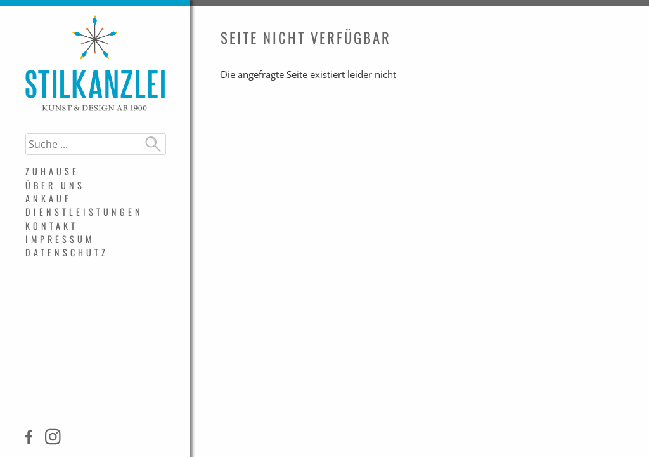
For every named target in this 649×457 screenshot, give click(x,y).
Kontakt (51, 225)
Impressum (59, 239)
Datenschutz (66, 252)
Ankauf (48, 198)
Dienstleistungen (84, 211)
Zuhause (52, 171)
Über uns (55, 185)
